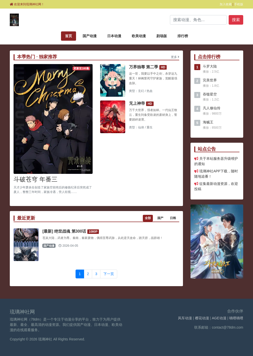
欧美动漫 (139, 36)
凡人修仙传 (211, 108)
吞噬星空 (210, 94)
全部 (148, 218)
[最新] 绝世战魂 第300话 (64, 231)
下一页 (108, 274)
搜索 (236, 20)
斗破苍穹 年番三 (35, 179)
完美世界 (210, 80)
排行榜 (182, 36)
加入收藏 (226, 4)
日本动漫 (114, 36)
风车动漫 (185, 318)
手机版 (238, 4)
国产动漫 (90, 36)
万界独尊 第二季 (143, 67)
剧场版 (161, 36)
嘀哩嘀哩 (236, 318)
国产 (160, 218)
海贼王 (208, 122)
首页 (68, 36)
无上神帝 (137, 103)
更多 (175, 57)
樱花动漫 (202, 318)
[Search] (198, 20)
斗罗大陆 (210, 66)
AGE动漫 (219, 318)
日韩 (173, 218)
